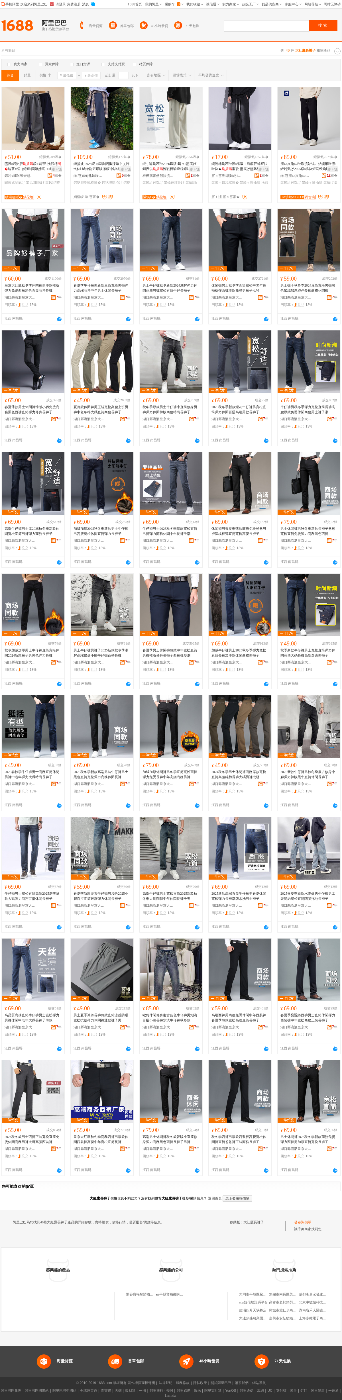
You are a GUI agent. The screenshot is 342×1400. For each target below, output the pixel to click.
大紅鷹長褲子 (253, 1222)
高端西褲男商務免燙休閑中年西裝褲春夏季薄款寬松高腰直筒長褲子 (238, 1017)
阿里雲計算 (212, 1391)
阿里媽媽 (183, 1391)
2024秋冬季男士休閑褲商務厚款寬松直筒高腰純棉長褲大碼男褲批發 (238, 774)
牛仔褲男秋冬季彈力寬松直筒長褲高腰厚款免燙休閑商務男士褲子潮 (307, 409)
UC (270, 1391)
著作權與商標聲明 (141, 1383)
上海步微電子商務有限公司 (319, 1318)
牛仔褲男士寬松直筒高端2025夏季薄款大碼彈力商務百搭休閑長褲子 (32, 896)
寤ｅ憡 (57, 169)
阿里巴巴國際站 (37, 1391)
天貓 (118, 1391)
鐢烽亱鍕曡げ (174, 183)
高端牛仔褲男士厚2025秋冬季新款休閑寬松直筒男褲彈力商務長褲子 (32, 531)
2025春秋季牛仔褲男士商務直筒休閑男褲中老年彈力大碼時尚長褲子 (32, 774)
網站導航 (259, 1383)
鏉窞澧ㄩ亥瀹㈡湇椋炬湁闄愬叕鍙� (296, 176)
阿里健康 (318, 1391)
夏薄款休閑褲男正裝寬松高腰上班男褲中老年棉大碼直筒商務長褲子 (101, 409)
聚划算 (130, 1391)
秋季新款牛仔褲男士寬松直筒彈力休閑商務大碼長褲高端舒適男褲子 (307, 652)
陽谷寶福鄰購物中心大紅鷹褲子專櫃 (153, 1294)
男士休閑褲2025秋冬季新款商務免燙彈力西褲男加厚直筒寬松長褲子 (307, 1139)
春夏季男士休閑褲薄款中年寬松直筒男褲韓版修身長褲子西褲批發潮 (169, 652)
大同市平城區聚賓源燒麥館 (259, 1294)
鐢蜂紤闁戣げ (152, 183)
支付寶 (281, 1391)
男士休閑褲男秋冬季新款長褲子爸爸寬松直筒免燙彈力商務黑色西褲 (307, 531)
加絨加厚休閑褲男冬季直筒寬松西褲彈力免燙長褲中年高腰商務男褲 (169, 774)
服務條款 (183, 1383)
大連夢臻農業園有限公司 (258, 1318)
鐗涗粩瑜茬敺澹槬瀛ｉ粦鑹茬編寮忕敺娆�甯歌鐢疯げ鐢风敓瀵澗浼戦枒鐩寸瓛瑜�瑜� (239, 166)
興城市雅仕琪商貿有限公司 (289, 1310)
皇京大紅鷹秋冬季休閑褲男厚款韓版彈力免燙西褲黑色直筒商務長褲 (32, 288)
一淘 (142, 1391)
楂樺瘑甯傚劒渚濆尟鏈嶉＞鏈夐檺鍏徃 (158, 176)
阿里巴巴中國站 (64, 1391)
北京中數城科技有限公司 (318, 1302)
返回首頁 (215, 1198)
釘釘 (303, 1391)
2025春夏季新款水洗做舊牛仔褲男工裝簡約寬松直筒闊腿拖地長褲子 (307, 896)
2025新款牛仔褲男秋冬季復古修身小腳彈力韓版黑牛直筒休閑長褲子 (307, 774)
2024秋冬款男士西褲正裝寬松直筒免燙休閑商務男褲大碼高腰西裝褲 (32, 1139)
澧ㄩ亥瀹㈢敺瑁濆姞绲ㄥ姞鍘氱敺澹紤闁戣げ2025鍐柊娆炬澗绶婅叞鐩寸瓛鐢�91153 (308, 166)
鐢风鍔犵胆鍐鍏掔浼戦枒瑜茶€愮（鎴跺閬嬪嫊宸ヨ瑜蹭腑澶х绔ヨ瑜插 (33, 166)
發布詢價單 (302, 1222)
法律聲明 (165, 1383)
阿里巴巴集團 (11, 1391)
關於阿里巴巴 (221, 1383)
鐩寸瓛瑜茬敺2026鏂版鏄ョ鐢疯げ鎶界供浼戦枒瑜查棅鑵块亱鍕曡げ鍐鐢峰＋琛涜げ (169, 166)
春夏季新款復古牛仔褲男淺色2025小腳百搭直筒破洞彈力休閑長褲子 (101, 896)
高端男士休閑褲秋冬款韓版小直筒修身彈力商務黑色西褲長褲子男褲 (169, 1139)
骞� (57, 175)
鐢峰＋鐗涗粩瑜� (225, 183)
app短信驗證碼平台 (253, 1302)
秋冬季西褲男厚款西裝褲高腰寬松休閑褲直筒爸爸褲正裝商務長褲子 (238, 1139)
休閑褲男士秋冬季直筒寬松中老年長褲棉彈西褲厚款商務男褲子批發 (238, 288)
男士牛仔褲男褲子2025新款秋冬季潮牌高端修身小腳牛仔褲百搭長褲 (101, 652)
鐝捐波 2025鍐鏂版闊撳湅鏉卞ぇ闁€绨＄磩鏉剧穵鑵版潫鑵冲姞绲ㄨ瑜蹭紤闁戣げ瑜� (101, 166)
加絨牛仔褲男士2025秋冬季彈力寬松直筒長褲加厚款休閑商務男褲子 (238, 652)
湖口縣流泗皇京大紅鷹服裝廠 (20, 297)
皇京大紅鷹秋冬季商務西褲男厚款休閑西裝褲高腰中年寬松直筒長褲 (101, 1139)
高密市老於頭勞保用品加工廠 (291, 1302)
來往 (293, 1391)
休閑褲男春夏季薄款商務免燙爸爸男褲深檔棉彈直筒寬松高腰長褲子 (238, 531)
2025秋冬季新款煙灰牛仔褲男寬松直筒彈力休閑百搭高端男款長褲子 (238, 409)
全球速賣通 (88, 1391)
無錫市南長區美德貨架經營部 (291, 1294)
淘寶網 (106, 1391)
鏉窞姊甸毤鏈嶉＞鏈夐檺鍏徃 (89, 176)
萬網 (260, 1391)
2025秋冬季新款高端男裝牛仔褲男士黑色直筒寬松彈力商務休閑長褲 (101, 774)
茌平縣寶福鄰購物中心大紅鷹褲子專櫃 (185, 1294)
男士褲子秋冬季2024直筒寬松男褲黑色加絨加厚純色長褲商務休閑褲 (307, 288)
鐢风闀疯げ (35, 183)
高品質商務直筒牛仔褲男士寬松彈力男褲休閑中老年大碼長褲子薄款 (32, 1017)
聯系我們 (242, 1383)
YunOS (230, 1391)
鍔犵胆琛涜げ (112, 183)
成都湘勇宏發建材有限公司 (319, 1294)
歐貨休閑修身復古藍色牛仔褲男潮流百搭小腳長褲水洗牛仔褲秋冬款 (169, 1017)
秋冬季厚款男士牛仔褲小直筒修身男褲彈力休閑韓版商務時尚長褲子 (169, 409)
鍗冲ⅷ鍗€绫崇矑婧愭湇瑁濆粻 (20, 176)
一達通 (333, 1391)
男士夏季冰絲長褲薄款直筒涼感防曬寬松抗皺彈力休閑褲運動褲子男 (101, 1017)
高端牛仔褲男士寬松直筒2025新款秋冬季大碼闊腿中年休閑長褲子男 (169, 896)
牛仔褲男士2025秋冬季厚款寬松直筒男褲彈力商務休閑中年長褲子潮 (169, 531)
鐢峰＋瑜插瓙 (250, 183)
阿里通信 (246, 1391)
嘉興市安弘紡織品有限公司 (289, 1318)
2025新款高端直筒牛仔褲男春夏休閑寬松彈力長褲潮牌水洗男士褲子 (238, 896)
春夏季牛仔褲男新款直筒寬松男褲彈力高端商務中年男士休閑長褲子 (101, 288)
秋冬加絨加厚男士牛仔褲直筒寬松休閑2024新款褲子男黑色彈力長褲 (32, 652)
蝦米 (197, 1391)
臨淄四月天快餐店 (252, 1310)
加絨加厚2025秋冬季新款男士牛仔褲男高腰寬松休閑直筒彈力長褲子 (101, 531)
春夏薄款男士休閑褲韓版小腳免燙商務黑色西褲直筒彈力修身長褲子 (32, 409)
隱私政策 (200, 1383)
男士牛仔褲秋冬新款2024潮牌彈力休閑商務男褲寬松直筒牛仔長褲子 (169, 288)
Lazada (170, 1396)
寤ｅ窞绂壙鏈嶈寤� (227, 176)
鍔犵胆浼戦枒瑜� (87, 183)
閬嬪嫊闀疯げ (15, 183)
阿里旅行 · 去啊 (161, 1391)
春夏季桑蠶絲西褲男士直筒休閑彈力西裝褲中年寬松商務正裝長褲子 (307, 1017)
